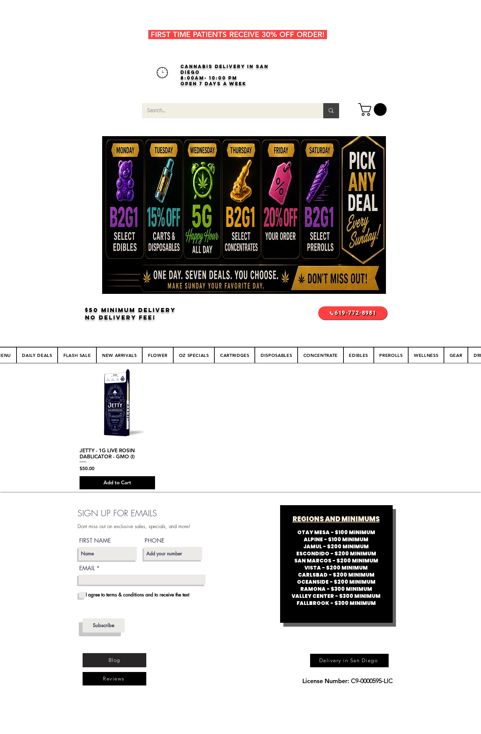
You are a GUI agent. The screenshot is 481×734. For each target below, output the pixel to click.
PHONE (154, 541)
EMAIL (87, 568)
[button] (374, 109)
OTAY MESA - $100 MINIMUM (336, 532)
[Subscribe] (104, 625)
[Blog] (114, 660)
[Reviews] (114, 678)
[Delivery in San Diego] (349, 660)
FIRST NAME (95, 541)
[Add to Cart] (117, 482)
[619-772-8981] (352, 313)
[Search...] (228, 110)
